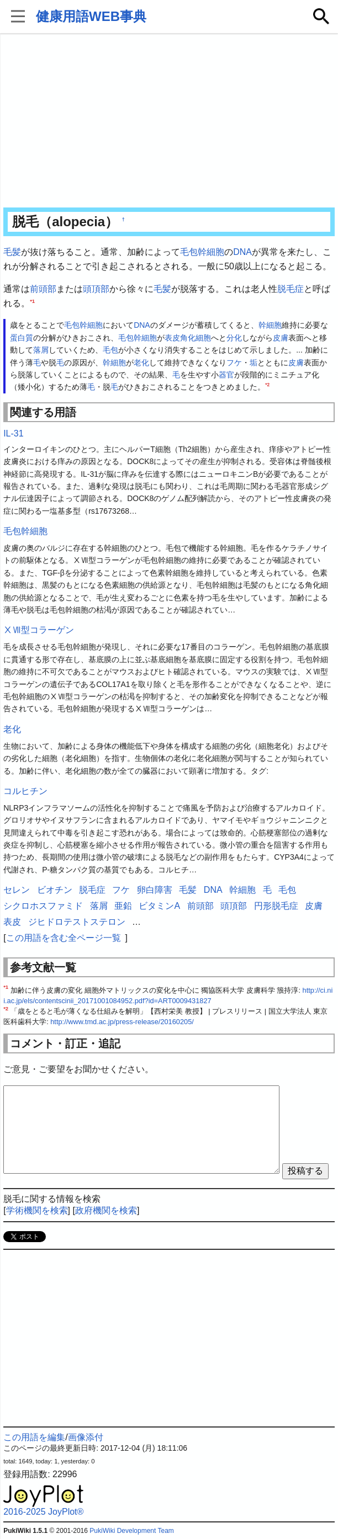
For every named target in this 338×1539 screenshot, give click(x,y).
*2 (267, 385)
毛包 (110, 349)
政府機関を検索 (106, 1210)
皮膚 (280, 337)
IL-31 (13, 433)
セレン (16, 889)
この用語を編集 (34, 1437)
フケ (234, 362)
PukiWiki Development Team (131, 1531)
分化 (234, 337)
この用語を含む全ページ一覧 (63, 937)
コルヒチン (25, 791)
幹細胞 (270, 325)
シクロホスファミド (43, 905)
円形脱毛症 (276, 905)
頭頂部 (96, 289)
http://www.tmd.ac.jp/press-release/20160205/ (122, 1022)
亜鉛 (123, 905)
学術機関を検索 (37, 1210)
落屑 (41, 349)
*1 (32, 300)
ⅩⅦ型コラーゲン (38, 630)
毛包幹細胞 (202, 252)
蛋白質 (21, 337)
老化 (141, 362)
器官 (226, 374)
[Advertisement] (169, 121)
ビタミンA (159, 905)
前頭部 (43, 289)
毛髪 (12, 252)
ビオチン (54, 889)
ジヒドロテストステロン (76, 921)
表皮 (172, 337)
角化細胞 (195, 337)
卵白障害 (154, 889)
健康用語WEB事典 (91, 16)
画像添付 (85, 1437)
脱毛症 (290, 289)
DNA (242, 252)
